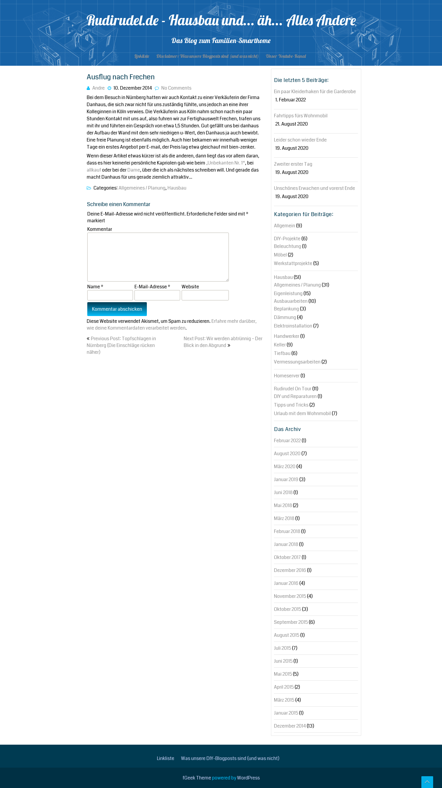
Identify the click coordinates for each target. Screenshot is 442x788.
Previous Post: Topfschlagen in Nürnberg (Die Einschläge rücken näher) (121, 345)
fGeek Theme (197, 777)
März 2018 (284, 518)
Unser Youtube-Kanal (286, 56)
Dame (133, 170)
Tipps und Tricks (291, 405)
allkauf (94, 170)
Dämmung (285, 317)
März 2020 (284, 466)
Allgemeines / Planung (142, 188)
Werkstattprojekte (293, 263)
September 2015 (291, 622)
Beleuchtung (287, 246)
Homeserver (287, 375)
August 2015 (286, 635)
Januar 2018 (286, 544)
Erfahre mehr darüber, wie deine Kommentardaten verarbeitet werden (172, 324)
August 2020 (287, 453)
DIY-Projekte (287, 238)
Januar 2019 (286, 479)
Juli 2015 (282, 648)
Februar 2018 (287, 531)
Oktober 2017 (287, 557)
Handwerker (286, 336)
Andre (98, 88)
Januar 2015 (286, 713)
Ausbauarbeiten (291, 301)
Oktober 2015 (287, 609)
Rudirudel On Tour (292, 388)
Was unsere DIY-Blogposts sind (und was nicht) (230, 758)
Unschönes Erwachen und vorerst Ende (314, 188)
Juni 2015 (283, 661)
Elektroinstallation (293, 326)
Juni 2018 (283, 492)
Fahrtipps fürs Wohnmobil (301, 115)
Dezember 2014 (290, 726)
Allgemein (284, 225)
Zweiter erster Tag (293, 164)
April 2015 (284, 687)
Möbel (280, 254)
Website (190, 286)
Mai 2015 (283, 674)
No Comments (176, 88)
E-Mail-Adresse (152, 286)
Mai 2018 (283, 505)
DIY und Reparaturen (295, 396)
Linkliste (141, 56)
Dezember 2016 (290, 570)
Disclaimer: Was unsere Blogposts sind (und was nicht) (207, 56)
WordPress (248, 777)
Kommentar (99, 229)
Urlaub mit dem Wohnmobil (302, 413)
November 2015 (290, 596)
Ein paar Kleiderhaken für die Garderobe (315, 91)
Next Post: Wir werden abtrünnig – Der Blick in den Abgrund (223, 342)
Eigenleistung (288, 293)
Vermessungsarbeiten (297, 361)
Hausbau (176, 188)
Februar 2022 (287, 440)
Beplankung (286, 308)
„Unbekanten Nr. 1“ (225, 162)
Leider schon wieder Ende (300, 139)
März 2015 (284, 700)
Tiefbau (282, 353)
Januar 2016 (286, 583)
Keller (280, 344)
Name (95, 286)
